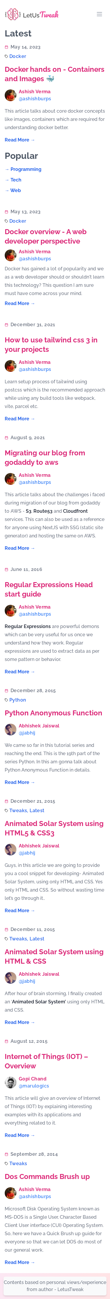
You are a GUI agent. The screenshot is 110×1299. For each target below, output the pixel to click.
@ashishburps (35, 98)
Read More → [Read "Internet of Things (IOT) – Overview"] (20, 1135)
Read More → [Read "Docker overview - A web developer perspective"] (20, 303)
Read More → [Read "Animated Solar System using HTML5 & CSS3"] (20, 910)
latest (37, 810)
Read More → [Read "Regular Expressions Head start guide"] (20, 672)
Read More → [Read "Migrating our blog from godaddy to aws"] (20, 548)
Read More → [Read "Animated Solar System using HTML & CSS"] (20, 1022)
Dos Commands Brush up (47, 1176)
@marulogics (34, 1086)
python (17, 700)
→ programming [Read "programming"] (23, 169)
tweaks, (19, 810)
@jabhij (27, 733)
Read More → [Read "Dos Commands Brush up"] (20, 1262)
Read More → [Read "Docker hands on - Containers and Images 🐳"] (20, 140)
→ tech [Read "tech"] (13, 180)
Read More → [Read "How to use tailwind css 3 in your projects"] (20, 419)
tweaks (18, 1163)
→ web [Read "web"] (13, 190)
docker (17, 56)
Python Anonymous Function (53, 713)
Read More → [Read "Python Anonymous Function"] (20, 782)
